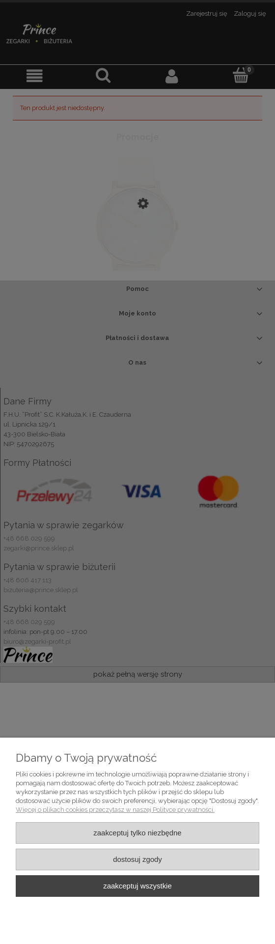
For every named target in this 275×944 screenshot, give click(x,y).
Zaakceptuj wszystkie (137, 886)
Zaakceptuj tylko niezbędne (137, 833)
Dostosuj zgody (137, 859)
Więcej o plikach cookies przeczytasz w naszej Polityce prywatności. (115, 809)
